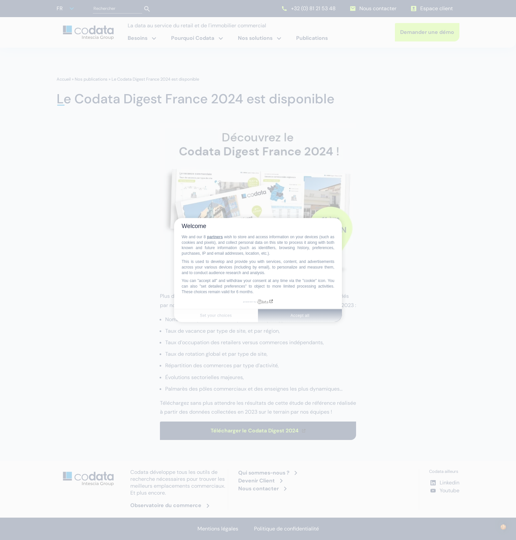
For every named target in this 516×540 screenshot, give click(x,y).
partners (215, 236)
